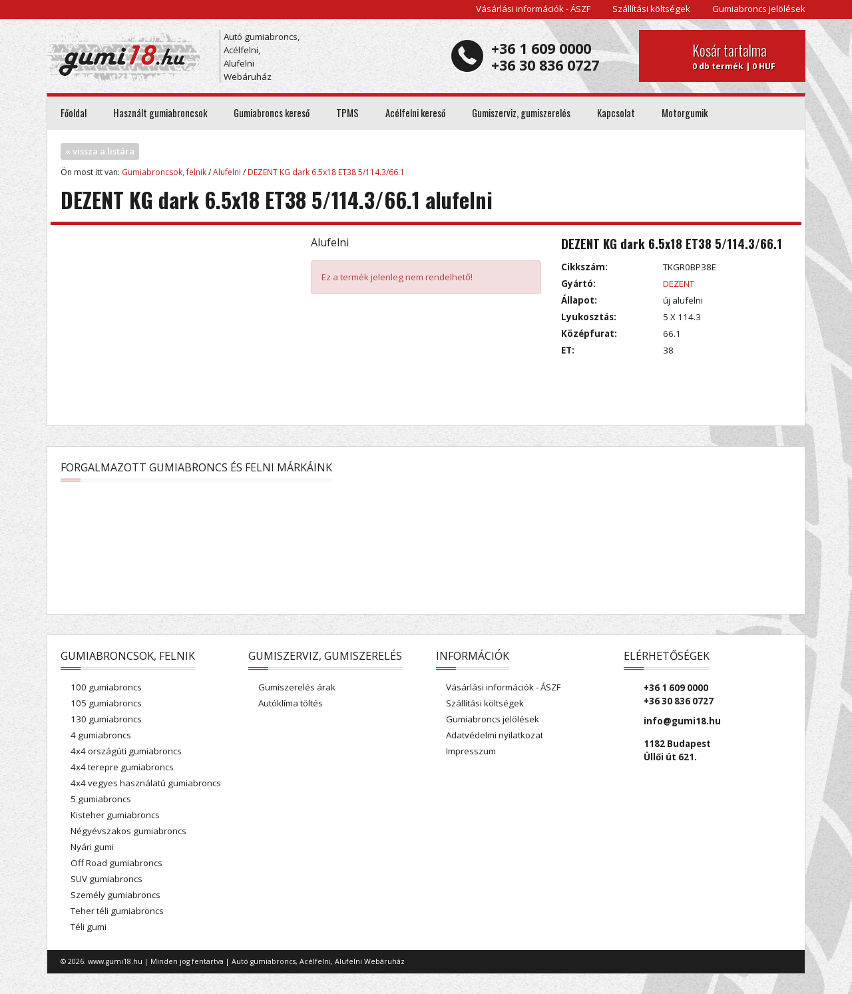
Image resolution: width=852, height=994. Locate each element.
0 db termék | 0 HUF (743, 56)
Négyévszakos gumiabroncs (128, 831)
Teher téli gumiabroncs (117, 911)
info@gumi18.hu (682, 721)
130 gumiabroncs (106, 719)
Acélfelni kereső (415, 113)
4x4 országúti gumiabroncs (126, 751)
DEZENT (678, 284)
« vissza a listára (99, 151)
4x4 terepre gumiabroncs (122, 767)
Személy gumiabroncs (115, 895)
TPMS (347, 113)
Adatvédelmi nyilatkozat (494, 735)
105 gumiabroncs (106, 703)
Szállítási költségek (651, 9)
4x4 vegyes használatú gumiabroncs (146, 783)
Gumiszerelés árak (296, 687)
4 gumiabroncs (101, 735)
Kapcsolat (616, 113)
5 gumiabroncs (101, 799)
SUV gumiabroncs (106, 879)
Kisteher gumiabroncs (115, 815)
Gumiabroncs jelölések (758, 9)
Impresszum (471, 751)
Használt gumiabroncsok (160, 113)
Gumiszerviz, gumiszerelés (521, 113)
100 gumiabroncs (106, 687)
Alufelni (227, 172)
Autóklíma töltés (290, 703)
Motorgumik (685, 113)
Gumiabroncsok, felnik (164, 172)
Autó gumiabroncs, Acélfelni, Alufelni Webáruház (262, 57)
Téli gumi (88, 927)
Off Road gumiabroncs (116, 863)
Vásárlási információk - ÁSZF (533, 9)
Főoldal (74, 113)
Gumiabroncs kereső (272, 113)
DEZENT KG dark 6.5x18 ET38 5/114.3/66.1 (326, 172)
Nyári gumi (92, 847)
